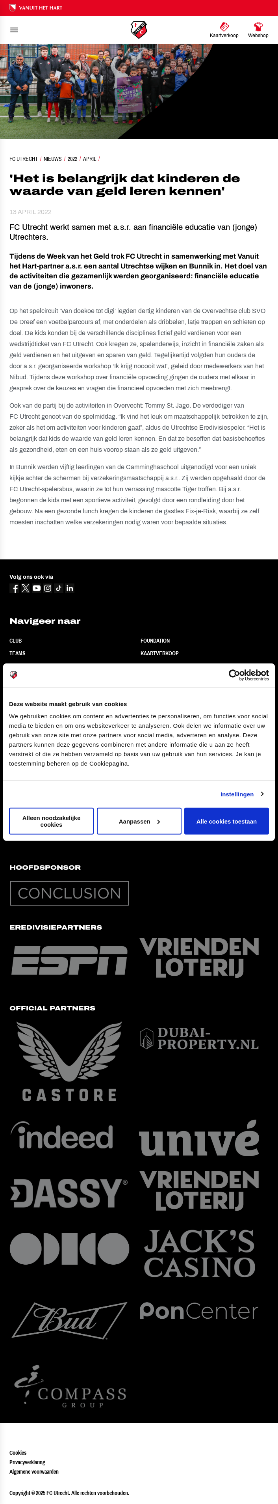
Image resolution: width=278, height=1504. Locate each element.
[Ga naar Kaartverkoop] (224, 30)
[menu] (14, 30)
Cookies (17, 1452)
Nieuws (53, 158)
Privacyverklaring (27, 1462)
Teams (17, 653)
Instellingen (237, 793)
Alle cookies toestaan (226, 821)
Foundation (155, 640)
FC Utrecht (23, 158)
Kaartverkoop (160, 653)
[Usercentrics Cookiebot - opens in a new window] (234, 675)
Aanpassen (139, 821)
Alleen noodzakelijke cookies (51, 821)
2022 (72, 158)
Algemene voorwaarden (34, 1471)
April (89, 158)
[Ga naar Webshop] (258, 30)
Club (15, 640)
